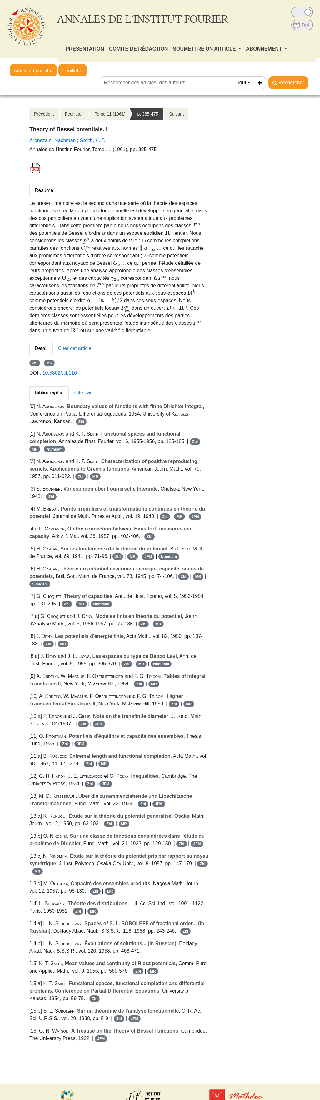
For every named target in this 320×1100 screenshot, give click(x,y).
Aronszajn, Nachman (52, 140)
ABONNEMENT (264, 49)
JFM (195, 517)
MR (49, 363)
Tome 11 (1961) (110, 113)
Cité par (83, 392)
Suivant (176, 113)
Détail (41, 348)
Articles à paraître (33, 70)
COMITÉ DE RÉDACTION (138, 49)
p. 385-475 (147, 113)
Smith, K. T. (93, 140)
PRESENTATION (85, 49)
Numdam (54, 449)
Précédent (44, 113)
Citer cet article (75, 348)
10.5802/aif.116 (59, 373)
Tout (241, 82)
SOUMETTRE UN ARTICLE (205, 49)
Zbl (35, 363)
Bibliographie (49, 392)
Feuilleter (72, 70)
